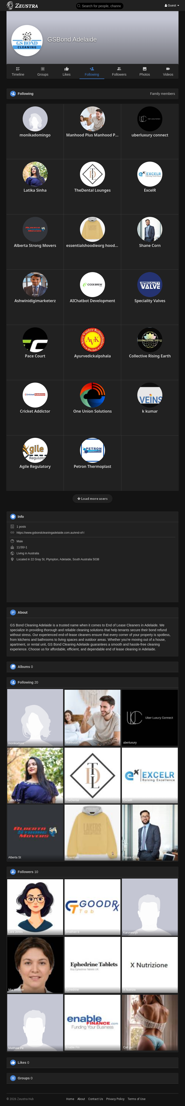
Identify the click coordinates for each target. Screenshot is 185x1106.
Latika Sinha (35, 190)
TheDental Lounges (92, 190)
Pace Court (35, 356)
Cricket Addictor (35, 411)
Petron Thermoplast (92, 466)
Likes (22, 1062)
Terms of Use (136, 1099)
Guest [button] (172, 5)
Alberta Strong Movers (35, 245)
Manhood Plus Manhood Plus (92, 135)
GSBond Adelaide (72, 39)
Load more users (92, 498)
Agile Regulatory (35, 466)
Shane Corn (150, 245)
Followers (25, 872)
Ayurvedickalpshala (92, 356)
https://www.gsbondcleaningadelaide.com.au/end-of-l (50, 532)
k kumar (150, 411)
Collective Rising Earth (150, 356)
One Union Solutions (92, 411)
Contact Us (95, 1099)
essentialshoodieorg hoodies (92, 245)
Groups (24, 1078)
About (81, 1099)
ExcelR (150, 190)
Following (25, 682)
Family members (162, 94)
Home (70, 1099)
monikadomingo (35, 135)
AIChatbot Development (92, 300)
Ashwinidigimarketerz (35, 300)
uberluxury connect (150, 135)
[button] (100, 6)
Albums (24, 667)
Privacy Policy (115, 1099)
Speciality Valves (149, 300)
